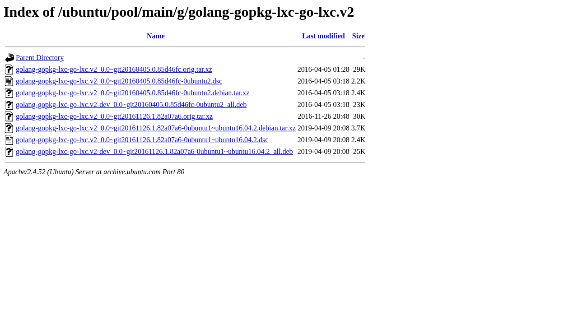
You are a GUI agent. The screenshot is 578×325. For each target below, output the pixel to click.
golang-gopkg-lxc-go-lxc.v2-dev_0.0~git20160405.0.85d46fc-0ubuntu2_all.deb (131, 104)
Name (156, 36)
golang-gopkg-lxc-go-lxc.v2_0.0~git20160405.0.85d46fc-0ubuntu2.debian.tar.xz (132, 93)
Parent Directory (40, 57)
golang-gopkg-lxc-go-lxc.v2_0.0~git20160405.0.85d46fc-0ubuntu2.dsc (119, 81)
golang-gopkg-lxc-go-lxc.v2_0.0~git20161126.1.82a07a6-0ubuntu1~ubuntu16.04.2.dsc (142, 140)
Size (358, 36)
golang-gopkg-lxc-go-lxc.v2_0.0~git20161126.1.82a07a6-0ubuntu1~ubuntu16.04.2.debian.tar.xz (156, 128)
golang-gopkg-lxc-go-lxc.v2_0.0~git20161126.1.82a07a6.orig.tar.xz (114, 116)
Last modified (323, 36)
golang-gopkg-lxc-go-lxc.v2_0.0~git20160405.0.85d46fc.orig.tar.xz (114, 69)
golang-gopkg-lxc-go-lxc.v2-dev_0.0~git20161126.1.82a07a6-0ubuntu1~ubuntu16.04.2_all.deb (154, 151)
